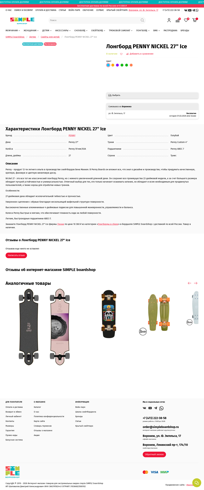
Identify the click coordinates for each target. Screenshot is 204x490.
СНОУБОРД (81, 30)
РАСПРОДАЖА (170, 30)
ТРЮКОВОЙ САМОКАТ (121, 30)
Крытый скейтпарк (84, 426)
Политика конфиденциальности (49, 416)
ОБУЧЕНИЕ (88, 10)
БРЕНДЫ (185, 30)
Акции (37, 435)
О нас (36, 412)
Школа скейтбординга (85, 412)
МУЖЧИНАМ (13, 30)
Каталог (37, 407)
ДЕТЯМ (47, 30)
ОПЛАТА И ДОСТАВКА (45, 10)
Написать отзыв (16, 255)
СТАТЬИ (62, 10)
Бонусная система (14, 440)
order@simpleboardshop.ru (161, 427)
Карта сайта (39, 421)
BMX (156, 30)
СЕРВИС (100, 10)
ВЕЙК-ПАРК (74, 10)
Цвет (108, 61)
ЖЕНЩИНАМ (31, 30)
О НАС (9, 10)
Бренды (79, 416)
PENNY (72, 135)
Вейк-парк (80, 407)
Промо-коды (11, 435)
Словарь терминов (43, 426)
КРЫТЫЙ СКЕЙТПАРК (117, 10)
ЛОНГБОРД (143, 30)
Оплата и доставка (14, 407)
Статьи (78, 421)
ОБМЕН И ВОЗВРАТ (23, 10)
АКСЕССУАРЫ (63, 30)
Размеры (10, 426)
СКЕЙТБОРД (98, 30)
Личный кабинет (13, 416)
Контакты (10, 421)
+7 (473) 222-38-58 (171, 10)
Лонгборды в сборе (108, 224)
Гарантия (10, 430)
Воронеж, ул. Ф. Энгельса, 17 (143, 10)
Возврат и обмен (14, 412)
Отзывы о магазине (43, 430)
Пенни (60, 224)
